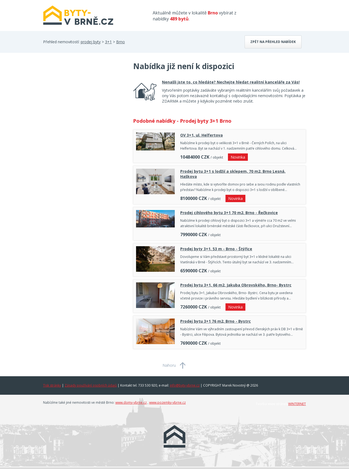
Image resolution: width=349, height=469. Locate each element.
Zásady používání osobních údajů (91, 385)
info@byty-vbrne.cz (185, 385)
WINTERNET (297, 404)
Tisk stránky (52, 385)
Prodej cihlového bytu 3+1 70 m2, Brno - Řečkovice (229, 212)
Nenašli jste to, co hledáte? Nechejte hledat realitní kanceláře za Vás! (231, 82)
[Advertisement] (84, 104)
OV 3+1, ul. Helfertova (201, 135)
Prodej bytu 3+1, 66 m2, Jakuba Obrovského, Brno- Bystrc (235, 285)
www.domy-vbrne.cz (131, 402)
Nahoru (169, 365)
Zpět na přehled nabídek (273, 41)
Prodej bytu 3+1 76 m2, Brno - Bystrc (215, 321)
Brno (120, 41)
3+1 (108, 41)
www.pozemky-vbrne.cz (167, 402)
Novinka (238, 157)
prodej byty (91, 41)
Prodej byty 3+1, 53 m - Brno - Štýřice (216, 248)
